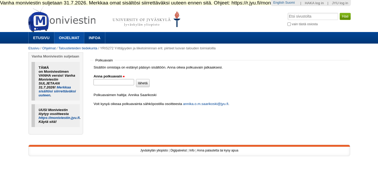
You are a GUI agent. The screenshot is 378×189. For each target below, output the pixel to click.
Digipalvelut (178, 150)
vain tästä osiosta (305, 24)
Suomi (290, 2)
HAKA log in (314, 3)
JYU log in (340, 3)
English (278, 2)
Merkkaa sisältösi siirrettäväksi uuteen (57, 91)
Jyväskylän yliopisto (154, 150)
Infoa (95, 38)
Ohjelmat (69, 38)
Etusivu (41, 38)
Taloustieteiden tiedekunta (78, 48)
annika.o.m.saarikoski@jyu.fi (205, 104)
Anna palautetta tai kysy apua (217, 150)
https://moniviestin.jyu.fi (59, 118)
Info (192, 150)
